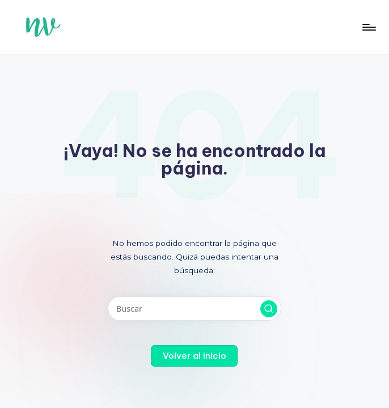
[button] (268, 308)
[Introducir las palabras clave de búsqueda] (194, 308)
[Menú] (368, 27)
